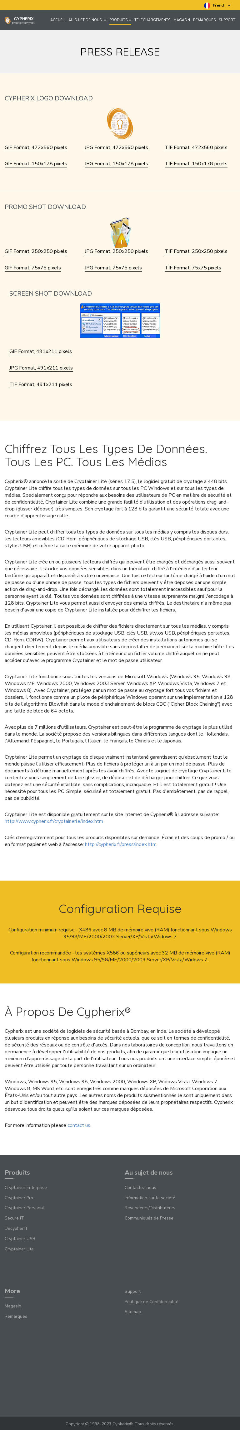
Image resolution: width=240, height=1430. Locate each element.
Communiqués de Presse (149, 1218)
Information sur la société (150, 1198)
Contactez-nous (140, 1188)
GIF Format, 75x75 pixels (33, 267)
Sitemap (133, 1312)
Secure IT (14, 1218)
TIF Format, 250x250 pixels (196, 251)
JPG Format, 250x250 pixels (116, 251)
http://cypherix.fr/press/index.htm (121, 844)
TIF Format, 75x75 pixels (193, 267)
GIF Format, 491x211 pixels (40, 351)
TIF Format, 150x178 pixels (196, 163)
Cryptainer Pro (19, 1198)
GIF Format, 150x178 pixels (36, 163)
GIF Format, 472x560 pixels (36, 147)
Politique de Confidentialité (151, 1302)
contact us (79, 1125)
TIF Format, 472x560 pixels (196, 147)
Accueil (57, 20)
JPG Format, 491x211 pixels (41, 368)
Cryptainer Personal (24, 1208)
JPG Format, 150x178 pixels (116, 163)
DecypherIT (16, 1228)
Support (227, 20)
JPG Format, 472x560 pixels (116, 147)
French (217, 5)
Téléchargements (152, 20)
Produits (120, 20)
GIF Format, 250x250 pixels (36, 251)
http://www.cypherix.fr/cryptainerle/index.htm (54, 821)
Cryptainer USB (20, 1239)
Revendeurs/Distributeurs (150, 1208)
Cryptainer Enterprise (26, 1188)
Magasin (181, 20)
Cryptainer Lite (19, 1249)
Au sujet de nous (87, 20)
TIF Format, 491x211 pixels (40, 384)
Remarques (204, 20)
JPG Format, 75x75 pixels (113, 267)
